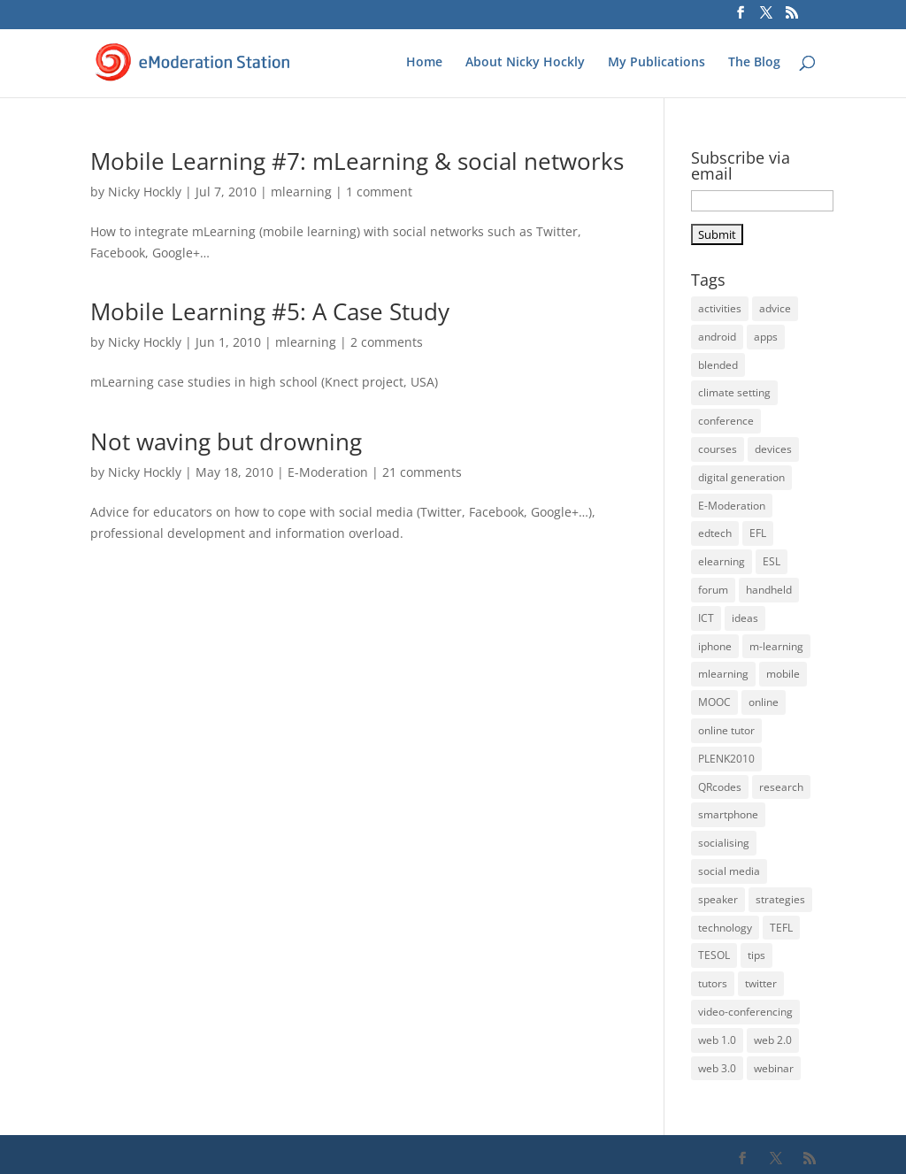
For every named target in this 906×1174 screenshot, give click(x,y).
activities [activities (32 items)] (719, 308)
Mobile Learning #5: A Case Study (269, 311)
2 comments (386, 342)
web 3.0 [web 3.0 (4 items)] (717, 1068)
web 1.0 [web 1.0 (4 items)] (717, 1039)
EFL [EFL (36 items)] (757, 533)
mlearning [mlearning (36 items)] (723, 673)
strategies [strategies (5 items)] (780, 899)
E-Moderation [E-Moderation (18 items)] (731, 505)
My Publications (656, 63)
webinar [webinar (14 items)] (774, 1068)
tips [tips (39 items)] (756, 955)
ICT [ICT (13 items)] (706, 617)
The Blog (754, 63)
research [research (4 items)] (781, 786)
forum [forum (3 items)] (713, 589)
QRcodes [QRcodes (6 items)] (719, 786)
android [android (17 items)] (717, 336)
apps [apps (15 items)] (766, 336)
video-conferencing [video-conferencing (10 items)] (745, 1011)
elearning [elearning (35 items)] (721, 561)
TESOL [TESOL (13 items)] (714, 955)
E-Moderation (328, 472)
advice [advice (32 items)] (775, 308)
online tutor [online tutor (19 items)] (726, 730)
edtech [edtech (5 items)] (715, 533)
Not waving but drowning (226, 441)
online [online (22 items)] (764, 702)
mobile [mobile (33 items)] (783, 673)
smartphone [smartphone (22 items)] (728, 814)
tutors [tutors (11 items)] (712, 983)
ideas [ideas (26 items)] (745, 617)
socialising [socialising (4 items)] (723, 842)
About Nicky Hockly (525, 63)
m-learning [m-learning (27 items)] (776, 646)
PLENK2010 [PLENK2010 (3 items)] (726, 758)
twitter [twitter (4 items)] (761, 983)
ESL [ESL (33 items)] (771, 561)
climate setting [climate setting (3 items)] (734, 392)
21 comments (422, 472)
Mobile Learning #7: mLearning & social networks (357, 161)
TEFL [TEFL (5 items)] (781, 927)
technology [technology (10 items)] (725, 927)
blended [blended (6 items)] (718, 364)
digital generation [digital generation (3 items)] (741, 477)
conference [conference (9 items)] (726, 420)
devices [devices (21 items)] (773, 449)
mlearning (301, 191)
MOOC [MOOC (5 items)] (714, 702)
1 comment (379, 191)
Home (424, 63)
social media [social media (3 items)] (729, 871)
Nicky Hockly (144, 191)
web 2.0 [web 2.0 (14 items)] (773, 1039)
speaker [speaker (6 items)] (718, 899)
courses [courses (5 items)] (717, 449)
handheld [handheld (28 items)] (769, 589)
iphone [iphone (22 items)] (715, 646)
